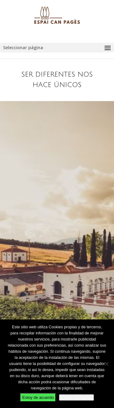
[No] (106, 364)
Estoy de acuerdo (38, 397)
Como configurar (76, 397)
